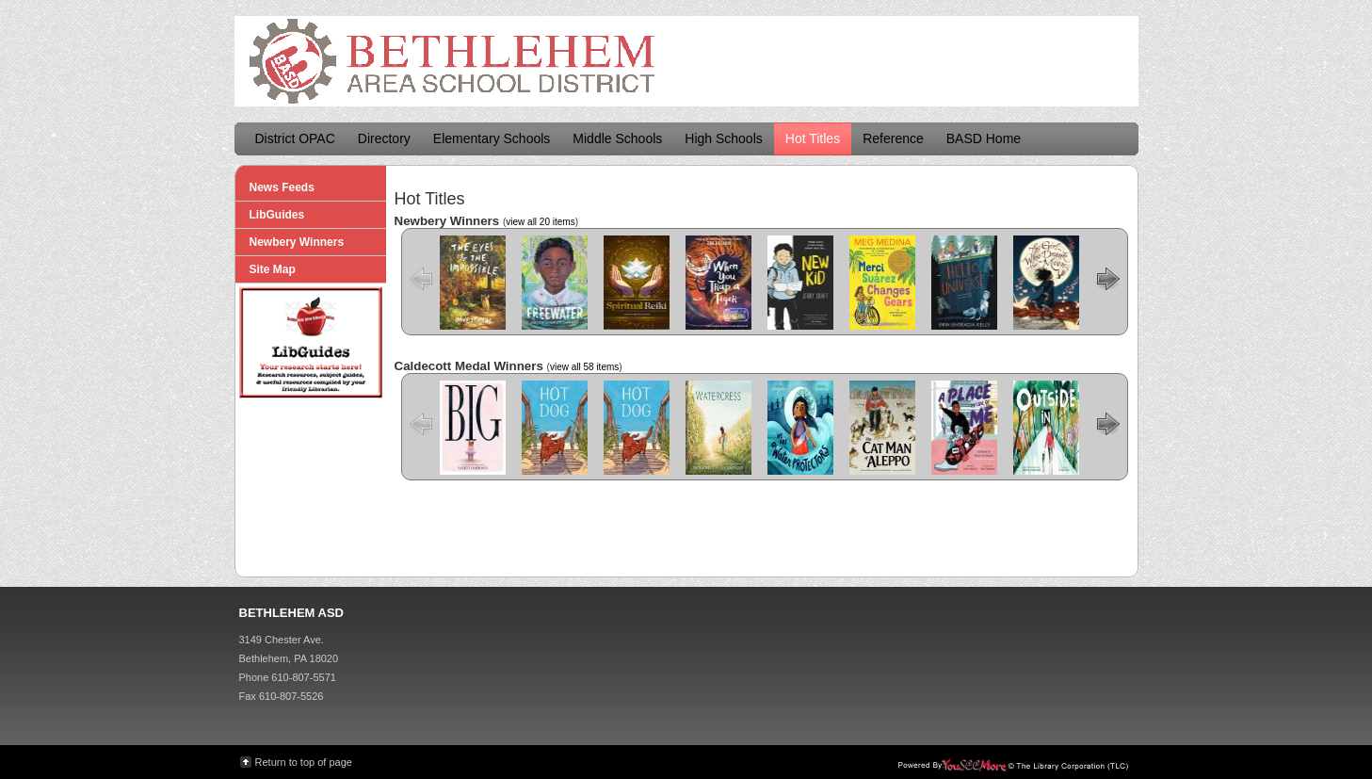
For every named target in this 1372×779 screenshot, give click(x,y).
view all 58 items (584, 367)
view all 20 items (540, 222)
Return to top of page (303, 762)
